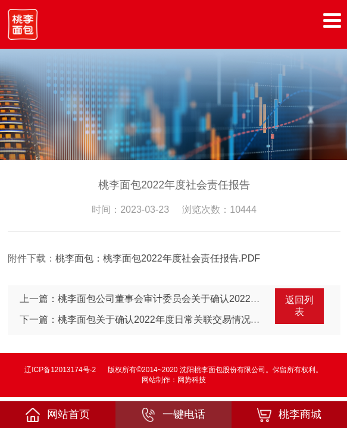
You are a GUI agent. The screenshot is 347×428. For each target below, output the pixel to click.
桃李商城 (289, 415)
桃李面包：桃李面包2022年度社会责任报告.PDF (159, 258)
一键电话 (173, 415)
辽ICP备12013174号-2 (60, 370)
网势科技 (191, 380)
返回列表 (300, 306)
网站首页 (58, 415)
